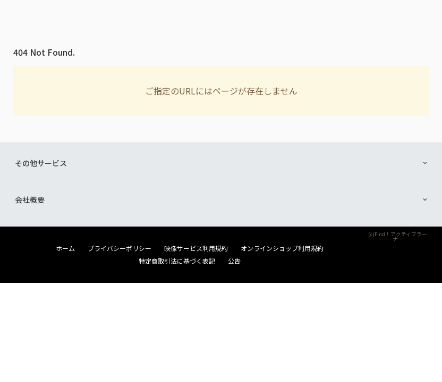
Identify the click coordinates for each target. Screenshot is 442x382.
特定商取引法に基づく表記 (177, 261)
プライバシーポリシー (119, 248)
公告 (234, 261)
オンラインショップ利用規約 (282, 248)
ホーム (65, 248)
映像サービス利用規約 (196, 248)
